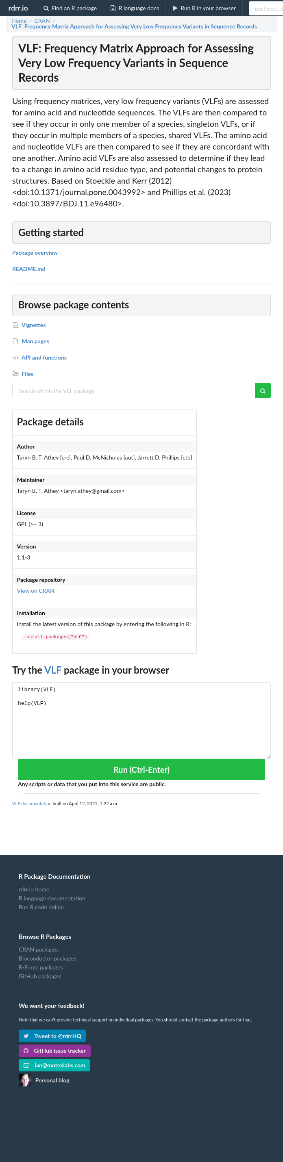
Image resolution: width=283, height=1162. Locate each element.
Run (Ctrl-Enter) (141, 769)
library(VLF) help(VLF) (141, 720)
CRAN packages (39, 949)
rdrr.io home (34, 889)
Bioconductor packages (47, 958)
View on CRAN (35, 590)
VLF (52, 670)
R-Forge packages (41, 967)
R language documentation (52, 898)
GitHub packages (40, 976)
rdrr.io (18, 7)
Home (18, 21)
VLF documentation (32, 803)
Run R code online (41, 907)
